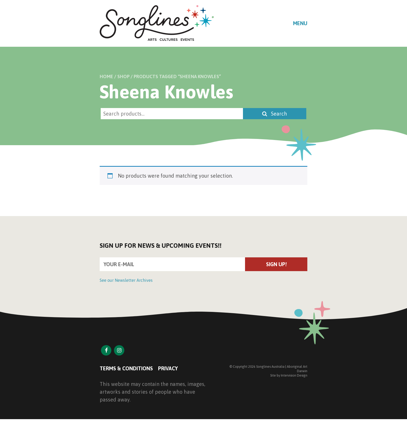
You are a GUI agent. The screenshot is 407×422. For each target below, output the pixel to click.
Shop (123, 76)
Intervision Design (294, 375)
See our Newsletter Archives (126, 280)
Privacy (168, 368)
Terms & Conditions (126, 368)
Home (106, 76)
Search (274, 114)
